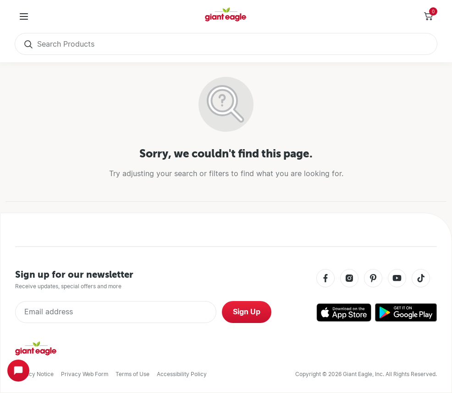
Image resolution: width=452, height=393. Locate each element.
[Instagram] (349, 279)
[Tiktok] (421, 279)
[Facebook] (325, 279)
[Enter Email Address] (115, 312)
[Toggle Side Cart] (428, 16)
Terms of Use (132, 374)
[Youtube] (397, 279)
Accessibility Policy (182, 374)
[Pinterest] (373, 279)
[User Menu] (24, 16)
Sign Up (246, 311)
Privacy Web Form (84, 374)
